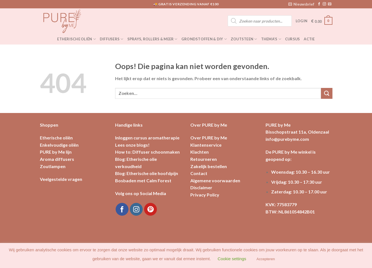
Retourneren (203, 159)
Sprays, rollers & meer (152, 39)
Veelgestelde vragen (61, 179)
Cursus (292, 39)
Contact (198, 173)
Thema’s (271, 39)
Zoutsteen (244, 39)
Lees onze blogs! (132, 144)
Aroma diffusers (57, 159)
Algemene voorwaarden (215, 180)
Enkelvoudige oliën (59, 144)
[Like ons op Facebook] (319, 4)
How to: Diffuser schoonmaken (147, 151)
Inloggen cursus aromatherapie (147, 137)
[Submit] (326, 93)
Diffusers (111, 39)
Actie (309, 39)
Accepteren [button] (266, 259)
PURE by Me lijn (56, 151)
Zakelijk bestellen (208, 166)
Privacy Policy (204, 194)
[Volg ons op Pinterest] (150, 209)
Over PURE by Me (208, 137)
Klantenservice (206, 144)
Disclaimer (201, 187)
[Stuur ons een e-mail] (329, 4)
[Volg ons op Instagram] (324, 4)
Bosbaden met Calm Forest (143, 180)
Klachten (199, 151)
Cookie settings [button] (232, 258)
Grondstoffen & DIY (204, 39)
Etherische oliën (76, 39)
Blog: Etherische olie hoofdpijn (146, 173)
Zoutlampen (52, 166)
